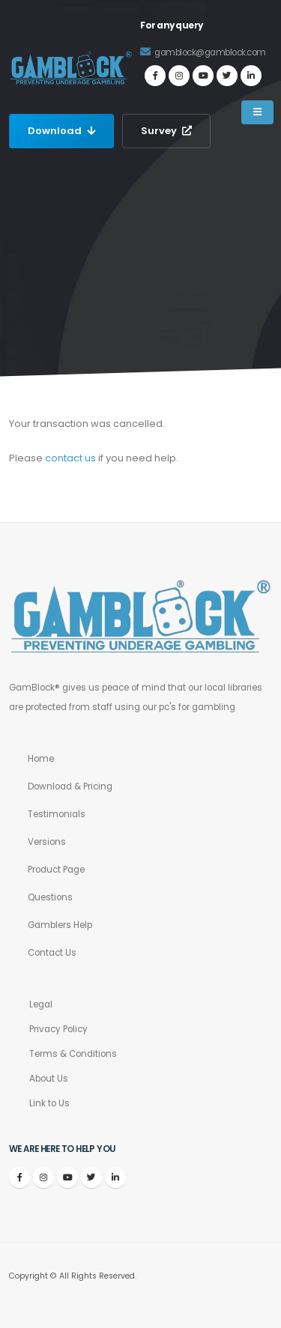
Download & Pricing (70, 786)
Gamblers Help (60, 925)
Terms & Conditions (73, 1054)
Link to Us (49, 1103)
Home (41, 759)
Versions (47, 842)
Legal (40, 1004)
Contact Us (52, 953)
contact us (70, 458)
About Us (48, 1079)
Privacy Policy (58, 1029)
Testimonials (56, 814)
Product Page (56, 870)
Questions (50, 897)
